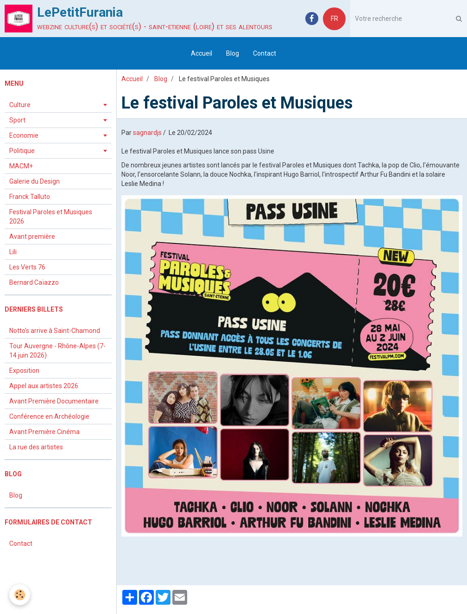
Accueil (201, 53)
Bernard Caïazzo (34, 282)
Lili (13, 252)
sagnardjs (147, 132)
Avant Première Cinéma (44, 431)
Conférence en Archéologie (49, 416)
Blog (232, 53)
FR (334, 18)
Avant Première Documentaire (54, 401)
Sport (17, 120)
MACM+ (21, 166)
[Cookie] (19, 594)
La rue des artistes (36, 447)
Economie (23, 135)
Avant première (32, 236)
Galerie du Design (34, 181)
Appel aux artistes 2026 (43, 386)
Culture (20, 105)
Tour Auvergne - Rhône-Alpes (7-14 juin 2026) (57, 350)
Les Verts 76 (27, 267)
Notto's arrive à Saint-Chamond (54, 330)
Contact (264, 53)
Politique (22, 150)
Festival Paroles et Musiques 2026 (50, 216)
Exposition (24, 370)
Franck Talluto (29, 196)
